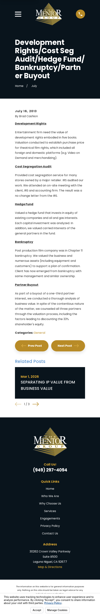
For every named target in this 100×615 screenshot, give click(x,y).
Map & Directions (50, 567)
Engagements (50, 518)
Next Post (68, 345)
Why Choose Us (50, 503)
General (39, 333)
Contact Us (50, 533)
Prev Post (31, 345)
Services (50, 511)
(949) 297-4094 (50, 470)
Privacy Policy (50, 526)
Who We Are (50, 496)
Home (50, 489)
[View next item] (35, 404)
